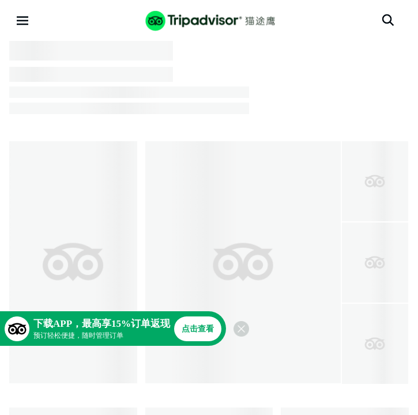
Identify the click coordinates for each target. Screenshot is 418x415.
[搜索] (388, 20)
